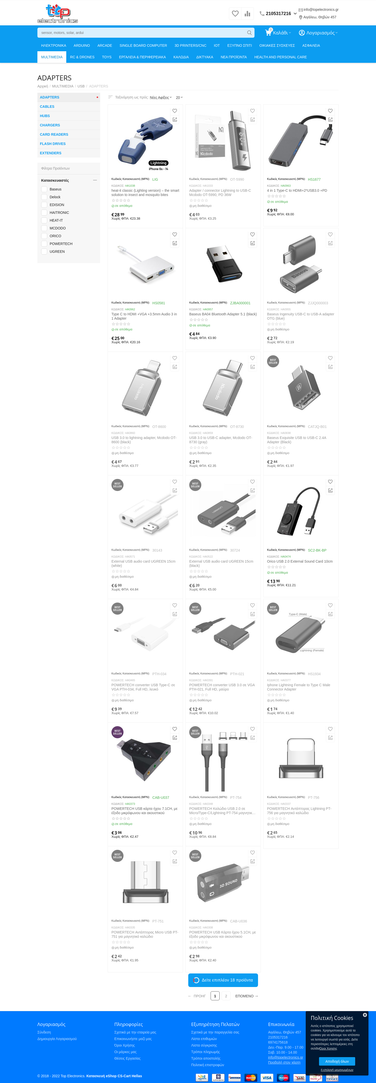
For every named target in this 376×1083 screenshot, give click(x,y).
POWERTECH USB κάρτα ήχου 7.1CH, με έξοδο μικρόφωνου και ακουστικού (144, 811)
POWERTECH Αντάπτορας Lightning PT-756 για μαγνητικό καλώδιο (299, 811)
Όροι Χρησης (328, 1048)
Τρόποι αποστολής (206, 1058)
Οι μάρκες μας (125, 1052)
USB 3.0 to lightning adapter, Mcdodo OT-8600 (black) (143, 440)
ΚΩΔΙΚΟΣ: (117, 185)
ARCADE (104, 45)
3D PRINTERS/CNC (191, 45)
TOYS (107, 57)
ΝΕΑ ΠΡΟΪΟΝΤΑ (234, 57)
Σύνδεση (44, 1032)
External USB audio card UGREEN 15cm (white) (143, 563)
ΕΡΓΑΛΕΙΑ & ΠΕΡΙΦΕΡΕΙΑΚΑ (142, 57)
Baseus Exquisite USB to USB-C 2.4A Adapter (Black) (296, 440)
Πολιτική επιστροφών (207, 1065)
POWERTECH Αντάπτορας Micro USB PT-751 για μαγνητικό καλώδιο (144, 934)
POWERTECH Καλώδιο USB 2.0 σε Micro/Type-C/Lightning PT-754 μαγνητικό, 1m (222, 811)
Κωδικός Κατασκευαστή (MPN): (130, 178)
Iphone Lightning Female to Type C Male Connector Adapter (298, 687)
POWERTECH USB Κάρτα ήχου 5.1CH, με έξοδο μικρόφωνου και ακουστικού (222, 934)
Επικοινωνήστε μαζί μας (133, 1039)
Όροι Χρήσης (124, 1045)
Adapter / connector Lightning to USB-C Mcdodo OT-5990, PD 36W (220, 192)
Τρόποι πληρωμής (205, 1052)
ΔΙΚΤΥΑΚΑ (204, 57)
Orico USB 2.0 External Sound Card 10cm (300, 561)
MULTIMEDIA (51, 57)
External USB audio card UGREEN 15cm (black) (221, 563)
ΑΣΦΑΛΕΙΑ (311, 45)
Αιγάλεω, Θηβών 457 (319, 17)
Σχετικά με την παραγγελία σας (215, 1032)
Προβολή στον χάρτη (284, 1062)
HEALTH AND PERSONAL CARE (280, 57)
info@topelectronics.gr (321, 10)
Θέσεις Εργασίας (127, 1058)
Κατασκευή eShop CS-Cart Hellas (114, 1076)
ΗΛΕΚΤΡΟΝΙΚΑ (53, 45)
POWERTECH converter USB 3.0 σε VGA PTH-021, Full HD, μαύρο (222, 687)
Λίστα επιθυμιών (204, 1039)
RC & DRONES (82, 57)
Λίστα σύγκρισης (204, 1045)
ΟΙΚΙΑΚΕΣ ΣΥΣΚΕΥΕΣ (277, 45)
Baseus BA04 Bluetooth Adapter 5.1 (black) (223, 314)
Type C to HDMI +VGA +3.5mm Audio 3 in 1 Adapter (144, 316)
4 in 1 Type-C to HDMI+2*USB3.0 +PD (297, 190)
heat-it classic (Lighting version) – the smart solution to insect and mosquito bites (145, 192)
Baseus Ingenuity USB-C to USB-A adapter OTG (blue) (300, 316)
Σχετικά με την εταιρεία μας (135, 1032)
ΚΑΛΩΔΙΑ (181, 57)
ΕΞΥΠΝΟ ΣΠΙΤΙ (239, 45)
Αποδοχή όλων (337, 1061)
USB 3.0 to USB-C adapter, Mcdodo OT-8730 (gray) (220, 440)
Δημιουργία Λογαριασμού (57, 1039)
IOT (217, 45)
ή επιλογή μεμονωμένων (337, 1070)
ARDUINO (82, 45)
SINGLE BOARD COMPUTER (143, 45)
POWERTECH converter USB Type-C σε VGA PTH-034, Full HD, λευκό (143, 687)
